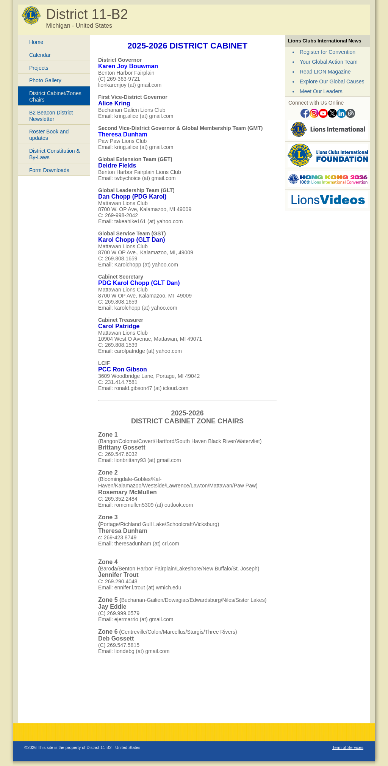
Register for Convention (327, 52)
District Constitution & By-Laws (54, 154)
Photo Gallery (45, 80)
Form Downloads (49, 170)
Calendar (40, 55)
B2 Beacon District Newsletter (51, 116)
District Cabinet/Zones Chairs (55, 96)
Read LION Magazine (325, 72)
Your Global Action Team (329, 62)
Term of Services (347, 747)
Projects (38, 68)
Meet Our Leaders (321, 91)
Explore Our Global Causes (332, 81)
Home (36, 42)
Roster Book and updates (49, 134)
